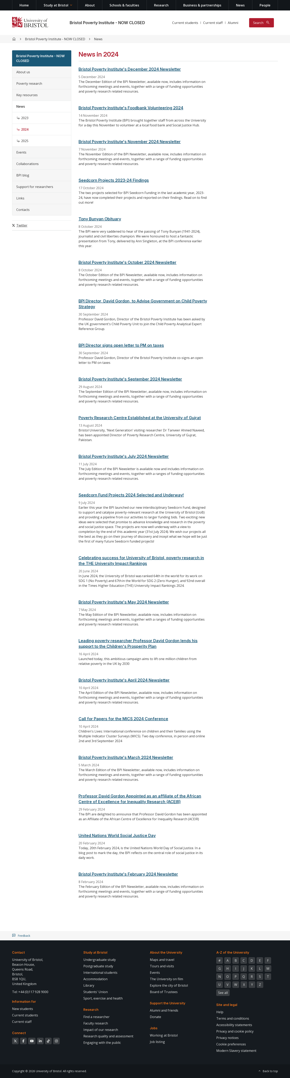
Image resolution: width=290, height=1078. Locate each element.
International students (100, 972)
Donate (155, 1017)
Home (24, 5)
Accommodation (95, 979)
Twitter (21, 225)
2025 (24, 141)
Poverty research (29, 83)
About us (23, 72)
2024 (24, 129)
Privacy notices (227, 1038)
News (240, 5)
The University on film (166, 979)
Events (21, 152)
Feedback (24, 935)
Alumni (233, 23)
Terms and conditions (232, 1018)
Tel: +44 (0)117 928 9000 (30, 992)
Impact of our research (100, 1029)
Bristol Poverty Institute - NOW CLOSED (107, 22)
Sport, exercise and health (103, 998)
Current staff (213, 23)
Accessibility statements (234, 1025)
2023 (24, 118)
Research (161, 5)
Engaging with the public (102, 1042)
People (265, 5)
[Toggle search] (261, 22)
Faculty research (95, 1023)
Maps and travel (162, 959)
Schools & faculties (124, 5)
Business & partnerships (202, 5)
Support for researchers (34, 187)
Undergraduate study (99, 959)
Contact (18, 952)
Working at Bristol (164, 1035)
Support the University (167, 1003)
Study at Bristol (56, 5)
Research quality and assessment (108, 1036)
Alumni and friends (164, 1010)
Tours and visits (162, 966)
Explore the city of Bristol (169, 985)
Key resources (27, 95)
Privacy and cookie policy (235, 1031)
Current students (185, 23)
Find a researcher (96, 1017)
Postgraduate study (98, 966)
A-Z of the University (232, 952)
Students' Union (95, 992)
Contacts (23, 209)
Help (219, 1012)
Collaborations (27, 164)
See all (223, 992)
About (90, 5)
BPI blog (22, 175)
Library (88, 985)
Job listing (157, 1042)
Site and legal (226, 1005)
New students (22, 1009)
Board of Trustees (164, 992)
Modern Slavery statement (236, 1050)
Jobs (153, 1028)
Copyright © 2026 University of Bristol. (37, 1071)
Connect (19, 1033)
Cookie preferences (231, 1044)
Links (20, 198)
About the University (166, 952)
